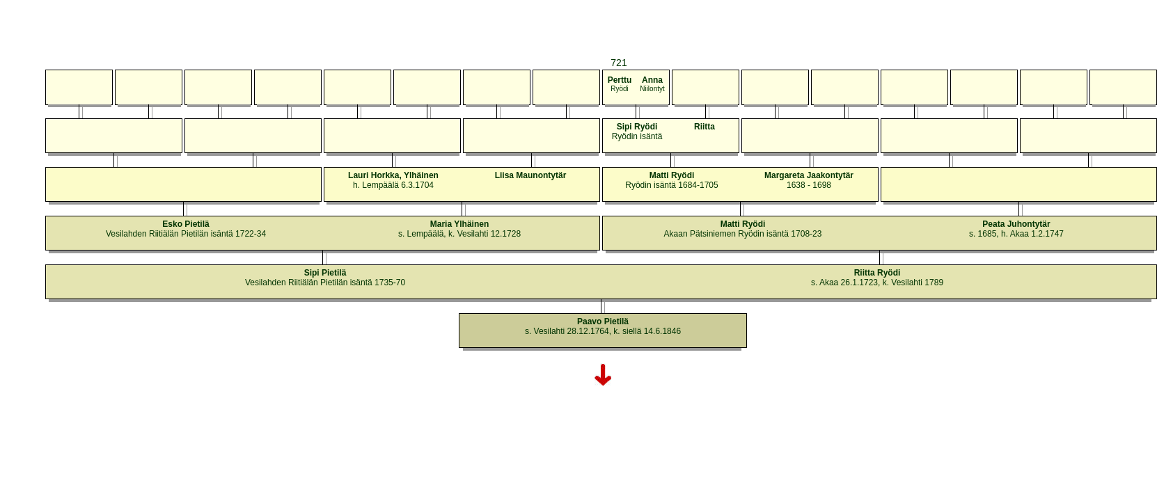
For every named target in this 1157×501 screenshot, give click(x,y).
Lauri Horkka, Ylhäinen (393, 175)
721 (619, 62)
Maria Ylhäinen (459, 224)
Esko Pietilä (185, 224)
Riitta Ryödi (877, 273)
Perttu (620, 80)
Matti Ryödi (672, 175)
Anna (652, 80)
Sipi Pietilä (325, 273)
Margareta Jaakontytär (808, 175)
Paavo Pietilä (603, 321)
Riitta (704, 127)
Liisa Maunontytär (531, 175)
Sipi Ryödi (637, 127)
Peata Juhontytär (1016, 224)
